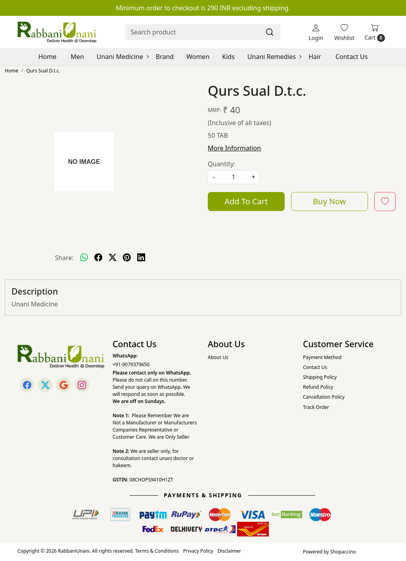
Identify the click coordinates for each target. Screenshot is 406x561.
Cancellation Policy (324, 397)
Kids (228, 56)
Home (47, 56)
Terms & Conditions (157, 551)
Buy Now (329, 201)
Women (197, 56)
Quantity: (221, 164)
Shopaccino (343, 551)
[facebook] (98, 258)
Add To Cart (246, 201)
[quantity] (233, 177)
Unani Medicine (122, 56)
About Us (218, 357)
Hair (314, 56)
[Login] (316, 32)
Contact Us (351, 56)
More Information (234, 148)
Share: (64, 257)
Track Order (316, 407)
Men (77, 56)
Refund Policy (318, 387)
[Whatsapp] (84, 258)
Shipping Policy (320, 377)
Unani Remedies (274, 56)
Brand (165, 56)
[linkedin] (141, 258)
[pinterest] (127, 258)
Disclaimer (229, 551)
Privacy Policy (198, 551)
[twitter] (112, 258)
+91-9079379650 (131, 364)
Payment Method (322, 357)
